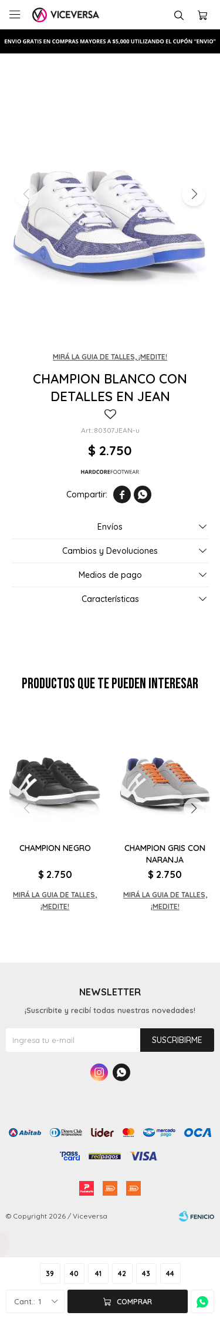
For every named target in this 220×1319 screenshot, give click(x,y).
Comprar (134, 1301)
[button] (193, 194)
